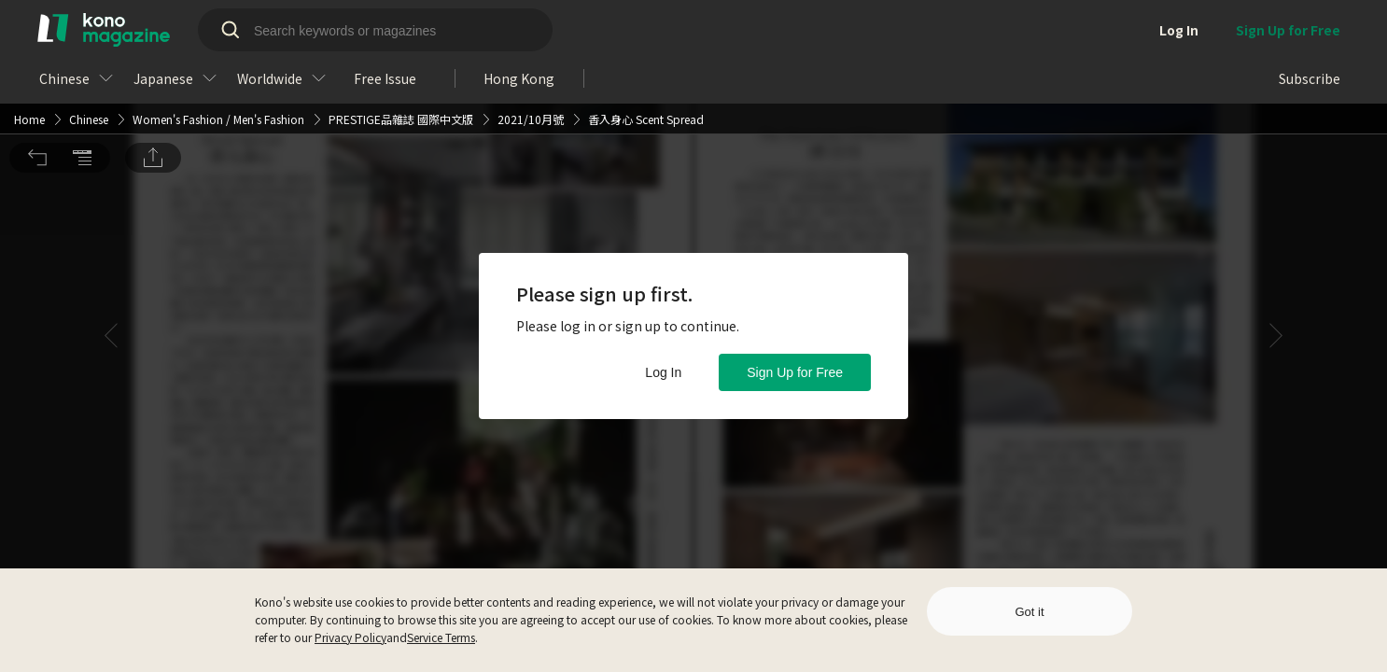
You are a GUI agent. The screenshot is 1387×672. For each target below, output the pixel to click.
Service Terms (441, 637)
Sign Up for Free (795, 372)
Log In (663, 372)
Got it (1029, 612)
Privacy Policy (350, 637)
